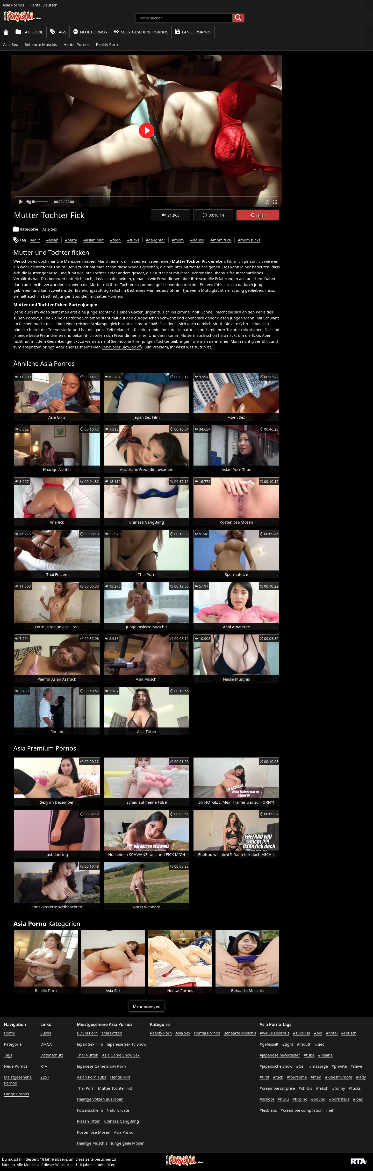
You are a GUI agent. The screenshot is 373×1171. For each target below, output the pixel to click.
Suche (45, 1033)
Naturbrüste (118, 1110)
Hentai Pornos (76, 44)
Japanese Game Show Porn (101, 1066)
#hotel (332, 1033)
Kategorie (29, 31)
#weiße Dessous (274, 1033)
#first (264, 1077)
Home (9, 1033)
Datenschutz (51, 1055)
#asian (52, 239)
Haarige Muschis (92, 1143)
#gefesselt (269, 1044)
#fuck (278, 1077)
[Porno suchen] (184, 18)
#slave (356, 1066)
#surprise (301, 1033)
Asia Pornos (13, 5)
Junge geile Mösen (128, 1143)
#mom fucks (249, 239)
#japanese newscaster (280, 1055)
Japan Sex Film (90, 1044)
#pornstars (339, 1099)
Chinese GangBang (121, 1121)
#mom (178, 239)
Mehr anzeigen (146, 1006)
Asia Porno (124, 1132)
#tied (320, 1044)
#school (267, 1099)
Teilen (258, 215)
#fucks (133, 239)
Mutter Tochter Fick (115, 1088)
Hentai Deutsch (44, 5)
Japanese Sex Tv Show (126, 1044)
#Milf (35, 239)
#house (197, 239)
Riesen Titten (89, 1121)
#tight (287, 1044)
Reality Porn (107, 44)
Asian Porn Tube (91, 1077)
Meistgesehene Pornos (140, 31)
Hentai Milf (120, 1077)
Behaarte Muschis (40, 44)
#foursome (297, 1077)
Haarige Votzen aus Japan (100, 1099)
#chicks (305, 1088)
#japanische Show (276, 1066)
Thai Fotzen (111, 1033)
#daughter (155, 239)
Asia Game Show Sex (121, 1055)
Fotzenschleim (90, 1110)
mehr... (332, 1110)
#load (358, 1099)
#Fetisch (349, 1033)
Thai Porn (85, 1088)
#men (316, 1077)
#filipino (299, 1099)
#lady (361, 1077)
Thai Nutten (87, 1055)
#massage (318, 1066)
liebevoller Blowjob (119, 346)
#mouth (304, 1044)
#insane (325, 1055)
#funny (338, 1088)
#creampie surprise (277, 1088)
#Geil (301, 1066)
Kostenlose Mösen (93, 1132)
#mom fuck (220, 239)
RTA (43, 1066)
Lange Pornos (193, 31)
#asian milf (93, 239)
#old (318, 1033)
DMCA (46, 1044)
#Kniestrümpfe (338, 1077)
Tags (58, 31)
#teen (115, 239)
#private (339, 1066)
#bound (318, 1099)
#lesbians (268, 1110)
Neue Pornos (90, 31)
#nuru (283, 1099)
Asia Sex (10, 44)
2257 (44, 1077)
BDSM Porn (87, 1033)
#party (71, 239)
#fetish (322, 1088)
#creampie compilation (301, 1110)
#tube (309, 1055)
